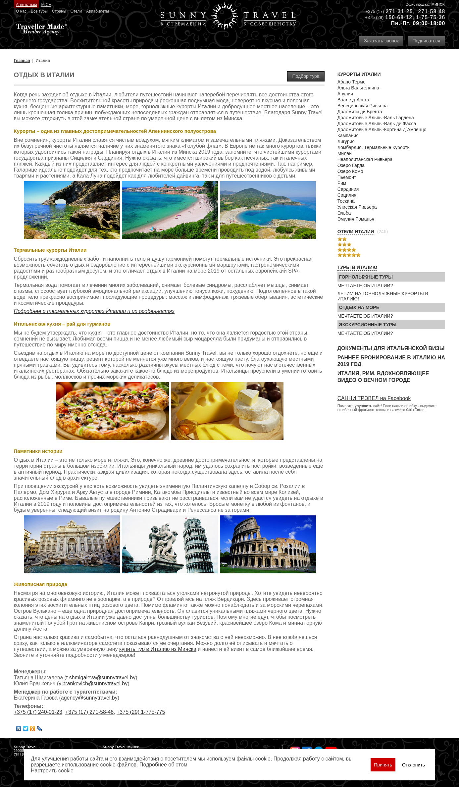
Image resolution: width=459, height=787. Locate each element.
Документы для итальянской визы (391, 348)
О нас (21, 11)
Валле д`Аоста (353, 99)
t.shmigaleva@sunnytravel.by (100, 677)
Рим (341, 183)
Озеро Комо (350, 171)
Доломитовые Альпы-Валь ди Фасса (376, 123)
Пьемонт (346, 177)
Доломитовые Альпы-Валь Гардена (375, 117)
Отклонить (413, 764)
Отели (76, 11)
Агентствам (26, 4)
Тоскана (346, 201)
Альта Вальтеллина (358, 87)
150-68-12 (398, 17)
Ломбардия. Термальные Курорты (374, 147)
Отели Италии (355, 231)
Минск (438, 4)
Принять (383, 764)
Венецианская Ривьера (362, 105)
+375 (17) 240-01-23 (38, 712)
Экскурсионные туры (368, 324)
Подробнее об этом (163, 764)
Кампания (348, 135)
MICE (46, 4)
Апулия (345, 93)
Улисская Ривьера (357, 207)
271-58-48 (431, 11)
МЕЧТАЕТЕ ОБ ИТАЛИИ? (365, 285)
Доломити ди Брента (359, 111)
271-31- (396, 11)
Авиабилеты (97, 11)
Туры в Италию (357, 267)
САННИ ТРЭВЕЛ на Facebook (374, 398)
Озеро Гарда (351, 165)
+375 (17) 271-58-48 (89, 712)
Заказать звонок (381, 40)
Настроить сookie (52, 770)
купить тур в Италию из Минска (157, 649)
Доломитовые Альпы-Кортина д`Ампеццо (382, 129)
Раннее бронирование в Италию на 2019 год (391, 361)
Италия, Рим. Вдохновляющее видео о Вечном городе (383, 377)
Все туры (39, 11)
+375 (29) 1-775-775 (141, 712)
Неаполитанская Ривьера (364, 159)
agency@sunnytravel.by (89, 698)
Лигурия (346, 141)
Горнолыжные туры (366, 277)
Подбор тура (305, 76)
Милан (344, 153)
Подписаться (426, 40)
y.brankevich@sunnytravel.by (93, 683)
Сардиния (348, 189)
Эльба (344, 213)
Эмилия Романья (355, 219)
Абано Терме (351, 81)
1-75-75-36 (430, 17)
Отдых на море (359, 307)
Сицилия (346, 195)
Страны (59, 11)
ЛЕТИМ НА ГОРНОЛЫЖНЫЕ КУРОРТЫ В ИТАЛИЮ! (382, 296)
